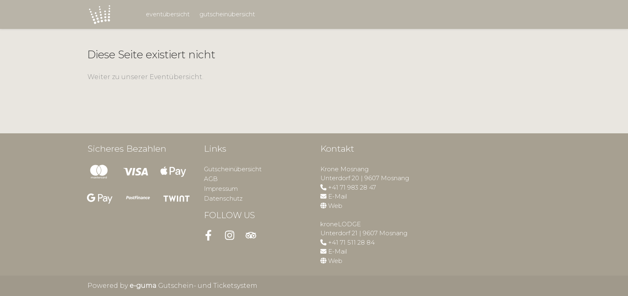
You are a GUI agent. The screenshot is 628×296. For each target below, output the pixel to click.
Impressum (221, 188)
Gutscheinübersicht (227, 14)
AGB (211, 179)
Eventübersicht (168, 14)
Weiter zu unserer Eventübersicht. (145, 77)
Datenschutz (223, 198)
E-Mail (337, 196)
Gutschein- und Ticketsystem (193, 285)
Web (335, 206)
